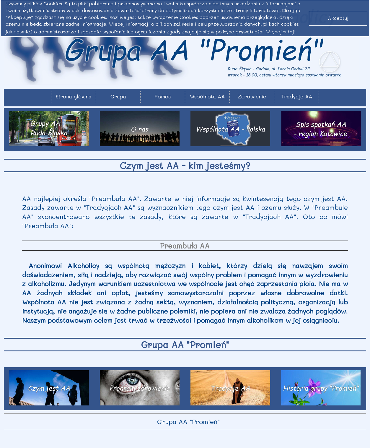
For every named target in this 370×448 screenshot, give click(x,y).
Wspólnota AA (207, 96)
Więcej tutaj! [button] (280, 32)
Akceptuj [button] (338, 18)
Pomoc (162, 96)
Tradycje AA (296, 96)
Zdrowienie (252, 96)
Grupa (118, 96)
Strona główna (74, 96)
